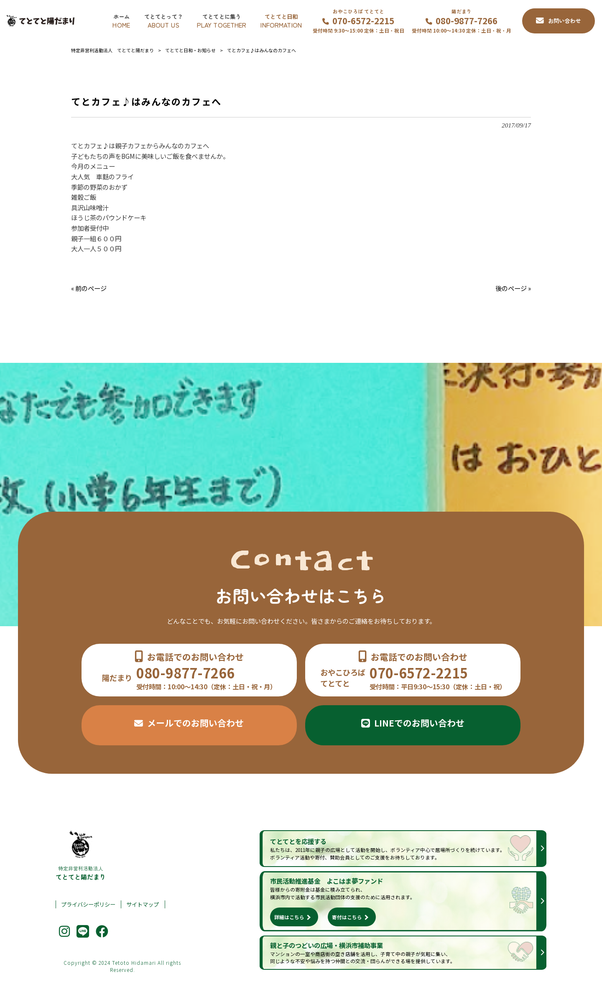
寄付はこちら (347, 916)
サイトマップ (142, 904)
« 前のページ (89, 288)
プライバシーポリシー (88, 904)
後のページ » (513, 288)
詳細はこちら (289, 916)
